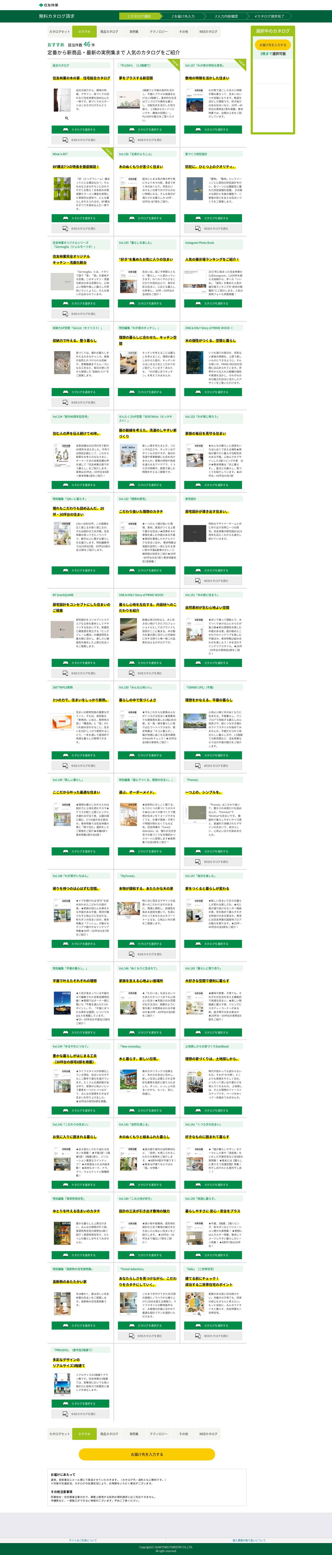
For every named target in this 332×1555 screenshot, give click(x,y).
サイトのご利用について (83, 1540)
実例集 (134, 31)
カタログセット (59, 31)
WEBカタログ (208, 31)
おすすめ (84, 31)
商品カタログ (109, 31)
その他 (183, 31)
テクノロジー (159, 31)
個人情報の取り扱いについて (249, 1540)
